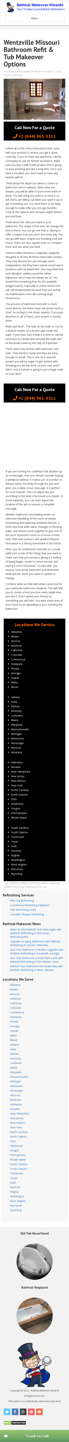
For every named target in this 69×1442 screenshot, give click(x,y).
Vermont (16, 850)
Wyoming (16, 873)
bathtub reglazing (50, 882)
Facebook (15, 1412)
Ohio (14, 799)
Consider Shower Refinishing (27, 914)
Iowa (14, 701)
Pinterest (31, 1412)
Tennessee (17, 837)
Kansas (15, 706)
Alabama (16, 632)
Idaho (14, 682)
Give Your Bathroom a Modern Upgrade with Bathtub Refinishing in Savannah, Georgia (36, 951)
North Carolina (20, 790)
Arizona (15, 641)
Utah (14, 846)
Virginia (15, 855)
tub (44, 886)
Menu (34, 18)
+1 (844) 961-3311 (34, 136)
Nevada (15, 767)
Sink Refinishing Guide (23, 909)
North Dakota (19, 794)
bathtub (14, 882)
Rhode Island (18, 817)
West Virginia (18, 864)
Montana (16, 752)
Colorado (16, 655)
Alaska (15, 636)
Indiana (15, 697)
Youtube (39, 1412)
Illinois (14, 687)
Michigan (16, 734)
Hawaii (15, 678)
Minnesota (17, 738)
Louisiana (16, 715)
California (16, 650)
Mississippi (17, 743)
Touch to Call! (37, 1436)
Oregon (15, 808)
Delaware (16, 664)
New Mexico (18, 781)
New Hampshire (20, 771)
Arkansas (16, 645)
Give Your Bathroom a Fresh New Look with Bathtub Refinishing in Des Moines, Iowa (36, 959)
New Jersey (17, 776)
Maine (14, 720)
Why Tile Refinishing (22, 900)
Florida (15, 668)
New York (17, 785)
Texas (14, 841)
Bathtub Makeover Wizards (29, 71)
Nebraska (16, 762)
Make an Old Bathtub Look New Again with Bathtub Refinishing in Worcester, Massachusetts (36, 933)
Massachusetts (20, 729)
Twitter (7, 1412)
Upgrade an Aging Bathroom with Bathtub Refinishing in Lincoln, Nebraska (35, 943)
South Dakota (19, 832)
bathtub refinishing (30, 882)
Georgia (15, 673)
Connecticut (18, 659)
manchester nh (33, 886)
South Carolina (20, 827)
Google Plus (23, 1412)
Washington (18, 860)
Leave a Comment (13, 75)
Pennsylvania (18, 813)
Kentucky (16, 711)
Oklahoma (17, 804)
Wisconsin (17, 869)
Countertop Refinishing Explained (29, 905)
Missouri (16, 747)
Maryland (16, 724)
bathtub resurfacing (14, 886)
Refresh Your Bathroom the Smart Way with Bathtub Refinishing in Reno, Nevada (36, 968)
